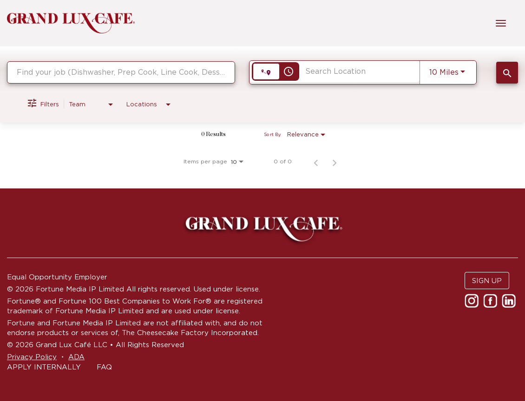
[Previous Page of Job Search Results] (316, 161)
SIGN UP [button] (487, 281)
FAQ (104, 367)
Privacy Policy (32, 356)
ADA (76, 356)
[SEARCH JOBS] (507, 73)
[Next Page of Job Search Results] (334, 161)
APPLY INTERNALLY (44, 367)
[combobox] (121, 72)
